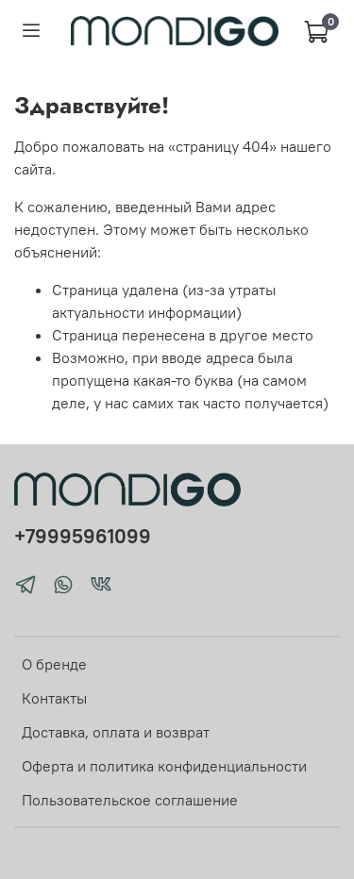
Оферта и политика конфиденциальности (164, 765)
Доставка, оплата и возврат (116, 731)
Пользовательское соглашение (130, 799)
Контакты (54, 697)
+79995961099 (82, 536)
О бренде (54, 664)
